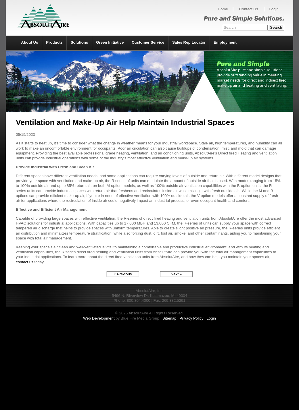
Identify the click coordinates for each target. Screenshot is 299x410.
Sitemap (169, 318)
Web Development (98, 318)
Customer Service (148, 42)
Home (223, 9)
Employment (225, 42)
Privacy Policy (192, 318)
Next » (176, 274)
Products (54, 42)
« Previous (123, 274)
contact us (24, 262)
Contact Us (248, 9)
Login (274, 9)
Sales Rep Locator (189, 42)
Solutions (79, 42)
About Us (29, 42)
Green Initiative (110, 42)
